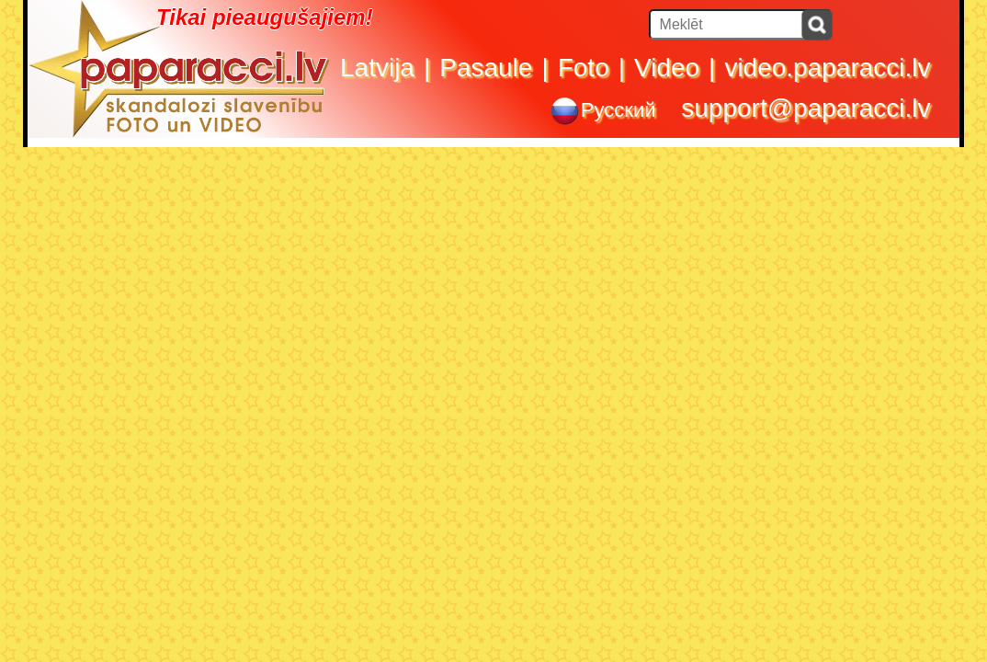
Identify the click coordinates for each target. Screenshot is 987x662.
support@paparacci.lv (805, 108)
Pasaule (485, 67)
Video (666, 67)
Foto (583, 67)
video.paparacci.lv (827, 67)
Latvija (377, 67)
